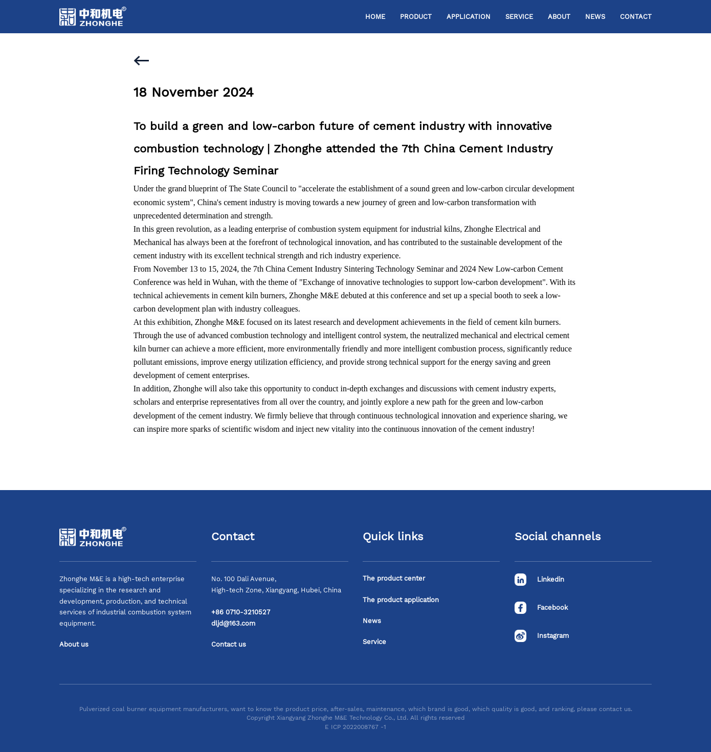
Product (416, 16)
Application (469, 16)
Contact (636, 16)
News (595, 16)
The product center (394, 578)
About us (73, 644)
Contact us (228, 644)
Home (375, 16)
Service (519, 16)
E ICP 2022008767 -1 (355, 727)
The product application (401, 600)
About (559, 16)
